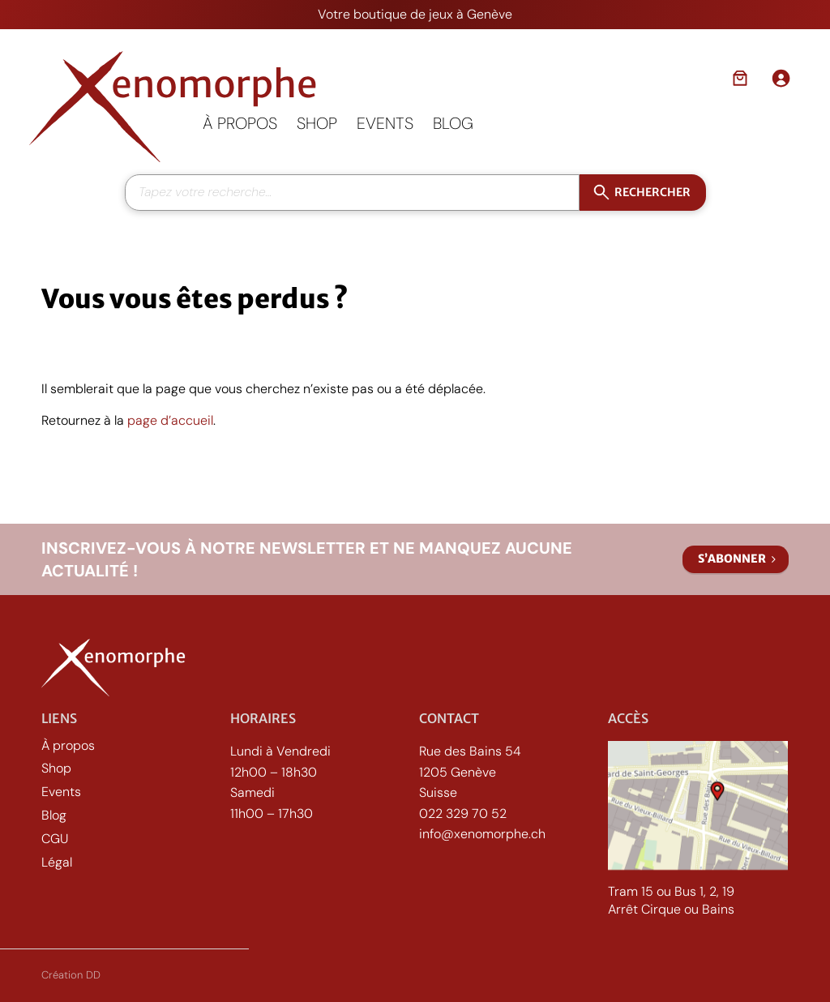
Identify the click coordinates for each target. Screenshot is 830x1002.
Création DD (71, 975)
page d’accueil (170, 420)
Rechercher (652, 191)
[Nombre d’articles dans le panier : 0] (740, 78)
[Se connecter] (780, 78)
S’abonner (732, 558)
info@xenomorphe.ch (482, 833)
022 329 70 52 (463, 812)
